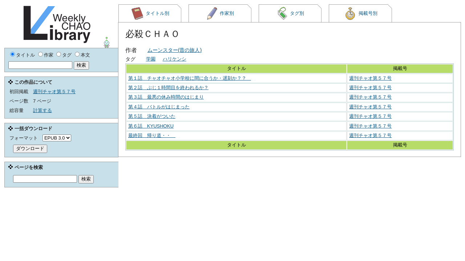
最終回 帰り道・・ (151, 135)
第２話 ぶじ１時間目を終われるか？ (168, 87)
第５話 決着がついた (151, 116)
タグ (67, 55)
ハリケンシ (174, 59)
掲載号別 (360, 13)
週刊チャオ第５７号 (370, 78)
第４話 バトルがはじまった (159, 106)
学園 (150, 59)
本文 (85, 55)
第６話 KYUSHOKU (151, 126)
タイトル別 (150, 13)
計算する (42, 110)
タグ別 (290, 13)
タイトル (25, 55)
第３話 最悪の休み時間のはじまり (166, 97)
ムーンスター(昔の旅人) (174, 50)
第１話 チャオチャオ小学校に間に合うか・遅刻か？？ (189, 78)
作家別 (220, 13)
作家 (48, 55)
